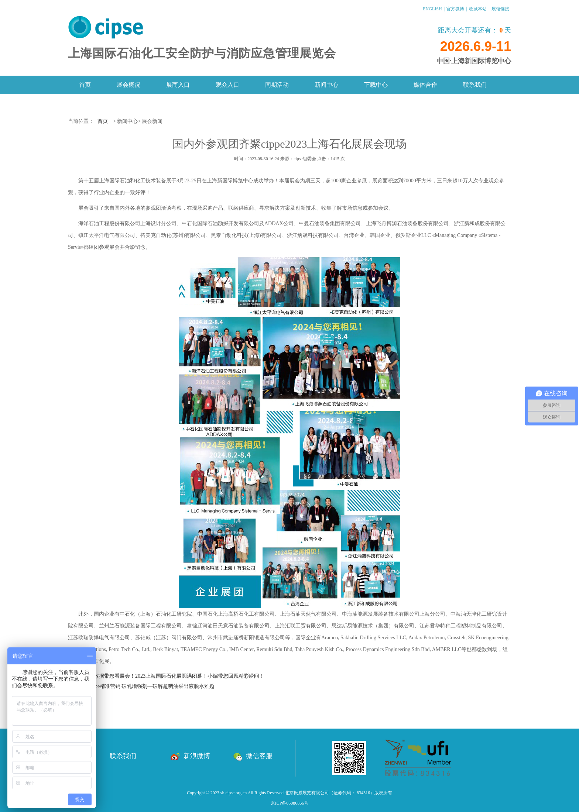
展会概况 (128, 85)
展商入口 (178, 85)
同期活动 (277, 85)
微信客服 (253, 756)
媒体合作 (425, 85)
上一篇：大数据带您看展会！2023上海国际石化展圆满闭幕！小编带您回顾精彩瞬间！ (166, 676)
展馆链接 (500, 8)
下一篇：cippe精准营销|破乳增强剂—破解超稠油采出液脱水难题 (141, 686)
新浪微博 (190, 756)
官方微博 (455, 8)
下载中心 (376, 85)
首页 (85, 85)
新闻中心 (326, 85)
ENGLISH (432, 8)
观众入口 (227, 85)
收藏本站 (478, 8)
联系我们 (475, 85)
